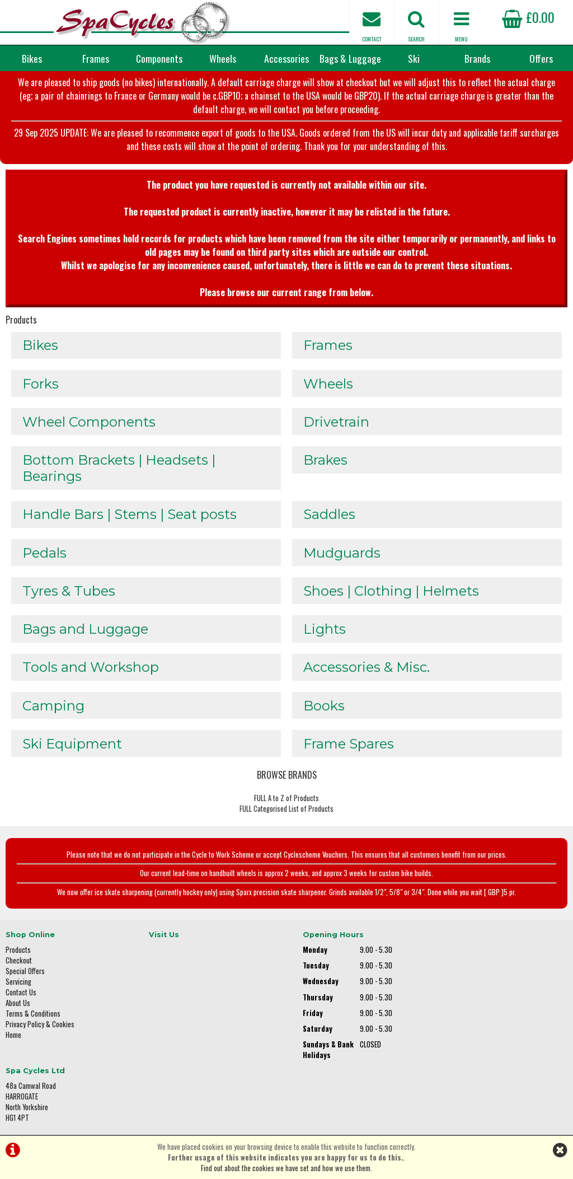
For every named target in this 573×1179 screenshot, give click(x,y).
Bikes (32, 58)
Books (324, 715)
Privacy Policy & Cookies (40, 1033)
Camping (53, 715)
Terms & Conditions (33, 1023)
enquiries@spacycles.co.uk (483, 1061)
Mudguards (342, 560)
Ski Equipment (72, 753)
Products (21, 324)
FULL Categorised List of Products (286, 818)
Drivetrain (336, 428)
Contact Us (21, 1001)
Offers (541, 58)
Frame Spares (348, 753)
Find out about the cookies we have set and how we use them (285, 1168)
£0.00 (528, 17)
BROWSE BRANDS (287, 785)
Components (159, 58)
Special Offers (25, 980)
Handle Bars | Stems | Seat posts (129, 521)
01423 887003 (464, 1026)
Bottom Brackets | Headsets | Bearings (118, 474)
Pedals (44, 560)
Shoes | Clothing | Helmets (391, 599)
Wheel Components (89, 428)
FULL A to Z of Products (286, 808)
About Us (18, 1012)
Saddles (329, 521)
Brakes (325, 466)
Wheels (222, 58)
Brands (477, 58)
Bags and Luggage (85, 637)
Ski (414, 58)
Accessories (286, 58)
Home (13, 1044)
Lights (324, 637)
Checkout (19, 970)
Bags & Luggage (350, 58)
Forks (40, 389)
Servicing (18, 991)
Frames (95, 58)
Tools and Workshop (90, 676)
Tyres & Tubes (68, 599)
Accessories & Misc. (366, 676)
